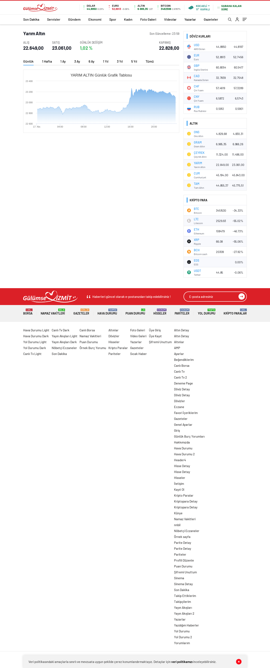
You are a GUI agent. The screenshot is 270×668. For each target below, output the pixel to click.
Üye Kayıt (155, 336)
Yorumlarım (182, 643)
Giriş (177, 430)
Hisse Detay (182, 466)
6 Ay (91, 61)
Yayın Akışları (183, 607)
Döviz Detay (182, 389)
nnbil (177, 525)
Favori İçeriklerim (186, 413)
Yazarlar (190, 19)
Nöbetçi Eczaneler (64, 348)
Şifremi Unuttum (160, 342)
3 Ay (77, 61)
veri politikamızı (182, 662)
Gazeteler (211, 19)
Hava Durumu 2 (184, 454)
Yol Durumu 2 (183, 637)
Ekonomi (94, 19)
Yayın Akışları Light (64, 336)
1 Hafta (47, 61)
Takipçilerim (182, 601)
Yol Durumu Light (35, 342)
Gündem (74, 19)
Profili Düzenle (184, 560)
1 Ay (63, 61)
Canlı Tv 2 (180, 377)
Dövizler (113, 336)
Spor (112, 19)
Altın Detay (181, 330)
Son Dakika (31, 19)
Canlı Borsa (87, 330)
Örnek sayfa (182, 537)
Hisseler (159, 312)
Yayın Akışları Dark (64, 342)
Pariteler (182, 312)
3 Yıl (120, 61)
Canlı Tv (179, 371)
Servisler (53, 19)
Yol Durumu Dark (34, 348)
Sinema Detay (183, 584)
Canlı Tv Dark (60, 330)
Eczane (179, 407)
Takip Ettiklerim (185, 596)
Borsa (27, 312)
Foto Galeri (148, 19)
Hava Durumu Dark (36, 336)
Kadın (128, 19)
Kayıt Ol (179, 489)
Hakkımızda (182, 442)
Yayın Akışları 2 (184, 613)
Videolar (170, 19)
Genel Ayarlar (183, 424)
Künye (178, 513)
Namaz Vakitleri (53, 312)
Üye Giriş (155, 330)
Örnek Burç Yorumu (93, 348)
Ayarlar (179, 354)
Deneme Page (183, 383)
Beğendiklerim (184, 360)
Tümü (150, 61)
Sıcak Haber (138, 354)
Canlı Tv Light (32, 354)
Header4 (180, 460)
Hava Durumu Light (36, 330)
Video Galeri (138, 336)
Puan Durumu (135, 312)
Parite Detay (182, 542)
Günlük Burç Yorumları (189, 436)
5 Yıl (134, 61)
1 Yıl (105, 61)
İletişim (179, 483)
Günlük (28, 61)
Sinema (179, 578)
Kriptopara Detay (185, 501)
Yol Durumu (206, 312)
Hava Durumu (107, 312)
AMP (177, 348)
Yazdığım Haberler (186, 625)
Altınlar (113, 330)
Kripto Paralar (235, 312)
